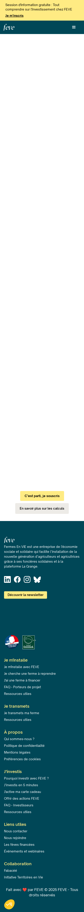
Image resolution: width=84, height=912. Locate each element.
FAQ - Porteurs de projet (22, 687)
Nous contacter (15, 831)
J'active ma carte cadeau (22, 792)
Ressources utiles (17, 694)
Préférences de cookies (22, 759)
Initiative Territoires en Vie (23, 877)
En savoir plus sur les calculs (42, 508)
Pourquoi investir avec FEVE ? (26, 778)
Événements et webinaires (24, 851)
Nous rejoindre (15, 838)
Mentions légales (17, 752)
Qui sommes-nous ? (19, 739)
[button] (74, 27)
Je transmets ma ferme (21, 713)
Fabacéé (10, 870)
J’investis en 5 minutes (21, 785)
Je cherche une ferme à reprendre (30, 673)
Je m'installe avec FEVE (21, 667)
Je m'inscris (14, 15)
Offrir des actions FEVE (21, 798)
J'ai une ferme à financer (22, 680)
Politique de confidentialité (24, 746)
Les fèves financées (19, 844)
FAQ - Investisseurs (18, 805)
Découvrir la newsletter (25, 595)
